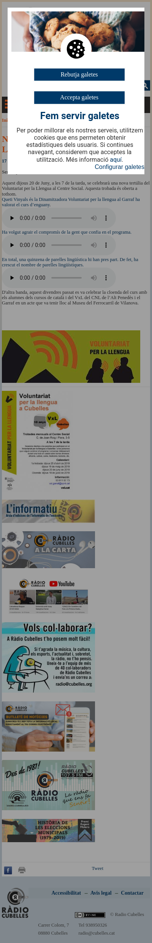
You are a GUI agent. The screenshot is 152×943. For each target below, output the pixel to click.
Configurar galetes (119, 167)
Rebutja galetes (79, 74)
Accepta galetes (79, 97)
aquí (116, 159)
